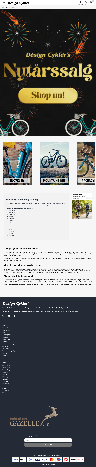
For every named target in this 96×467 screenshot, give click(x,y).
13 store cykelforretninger (47, 203)
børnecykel (23, 270)
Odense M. (12, 212)
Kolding (11, 216)
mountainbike (57, 269)
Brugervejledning (8, 344)
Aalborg (11, 223)
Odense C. (12, 210)
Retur (5, 353)
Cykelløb (6, 346)
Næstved (11, 231)
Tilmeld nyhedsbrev (48, 445)
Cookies (52, 464)
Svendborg (12, 214)
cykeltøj (20, 280)
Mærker (5, 337)
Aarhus (11, 225)
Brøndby (11, 235)
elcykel (29, 269)
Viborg (10, 229)
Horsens (11, 218)
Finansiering (7, 339)
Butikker (5, 332)
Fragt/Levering (7, 330)
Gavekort (6, 348)
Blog (4, 355)
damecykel (7, 270)
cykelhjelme (26, 280)
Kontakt (5, 325)
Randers (11, 227)
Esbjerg (11, 220)
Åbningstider (7, 335)
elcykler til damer (37, 269)
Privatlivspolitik (45, 464)
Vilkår (5, 341)
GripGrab (55, 280)
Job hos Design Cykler (10, 351)
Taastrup (11, 233)
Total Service (7, 328)
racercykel (65, 269)
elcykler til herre (47, 269)
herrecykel (14, 270)
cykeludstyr (34, 280)
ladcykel (73, 269)
